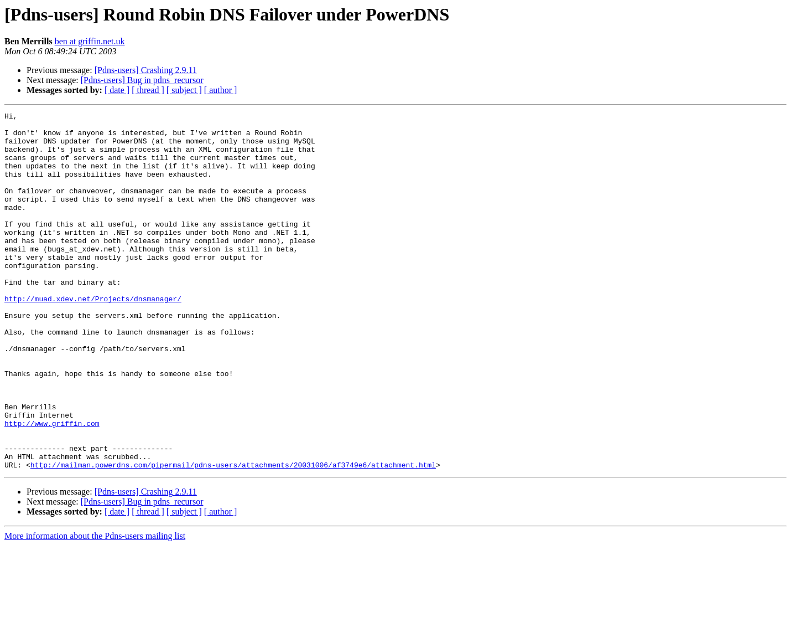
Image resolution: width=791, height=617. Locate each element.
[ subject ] (184, 90)
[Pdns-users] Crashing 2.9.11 (146, 70)
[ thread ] (148, 90)
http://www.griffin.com (52, 486)
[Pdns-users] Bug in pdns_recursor (142, 80)
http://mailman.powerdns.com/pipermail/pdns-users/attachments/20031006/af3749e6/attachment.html (233, 536)
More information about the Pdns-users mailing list (94, 607)
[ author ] (220, 90)
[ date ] (117, 90)
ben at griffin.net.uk (90, 41)
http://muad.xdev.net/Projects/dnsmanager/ (92, 337)
